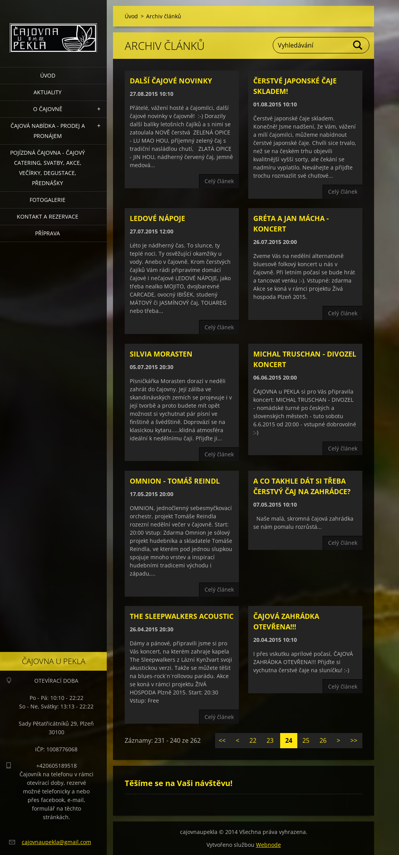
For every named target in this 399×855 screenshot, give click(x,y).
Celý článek (219, 181)
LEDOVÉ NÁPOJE (157, 218)
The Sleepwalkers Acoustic (181, 616)
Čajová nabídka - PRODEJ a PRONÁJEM (48, 131)
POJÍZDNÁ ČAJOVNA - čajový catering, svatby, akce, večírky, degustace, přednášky (47, 168)
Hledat (358, 45)
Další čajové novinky (171, 80)
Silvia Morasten (161, 354)
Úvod (47, 75)
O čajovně (47, 109)
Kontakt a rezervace (47, 216)
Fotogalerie (47, 199)
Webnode (268, 844)
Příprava (47, 233)
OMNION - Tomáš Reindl (175, 481)
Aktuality (48, 92)
